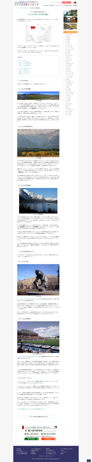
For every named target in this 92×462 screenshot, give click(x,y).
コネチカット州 (68, 60)
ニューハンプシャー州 (69, 74)
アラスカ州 (67, 39)
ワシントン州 (68, 114)
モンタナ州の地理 (26, 62)
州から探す (45, 5)
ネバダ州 (67, 79)
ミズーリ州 (67, 98)
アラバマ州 (67, 41)
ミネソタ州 (67, 100)
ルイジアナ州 (68, 108)
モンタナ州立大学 (26, 72)
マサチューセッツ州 (69, 93)
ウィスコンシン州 (68, 47)
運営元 (62, 453)
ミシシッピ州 (68, 97)
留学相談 (75, 5)
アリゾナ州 (67, 42)
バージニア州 (68, 89)
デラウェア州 (68, 71)
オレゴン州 (67, 52)
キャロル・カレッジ (26, 73)
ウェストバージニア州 (69, 49)
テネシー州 (67, 69)
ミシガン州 (67, 95)
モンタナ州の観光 (26, 65)
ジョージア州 (68, 66)
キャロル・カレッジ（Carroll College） (26, 381)
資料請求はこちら (66, 2)
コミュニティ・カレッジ (51, 451)
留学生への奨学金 (34, 450)
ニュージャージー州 (69, 73)
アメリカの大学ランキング (22, 451)
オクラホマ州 (68, 50)
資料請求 (48, 448)
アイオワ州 (67, 36)
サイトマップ (63, 451)
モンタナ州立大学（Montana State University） (28, 356)
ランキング (58, 5)
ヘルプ (49, 2)
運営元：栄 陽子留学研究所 (56, 2)
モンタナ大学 (25, 70)
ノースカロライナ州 (69, 82)
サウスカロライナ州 (69, 63)
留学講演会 (33, 453)
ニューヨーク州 (68, 77)
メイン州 (67, 101)
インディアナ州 (68, 45)
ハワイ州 (67, 87)
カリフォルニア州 (68, 55)
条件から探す (51, 5)
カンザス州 (67, 57)
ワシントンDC (68, 113)
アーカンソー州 (68, 34)
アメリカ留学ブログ (50, 450)
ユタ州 (66, 106)
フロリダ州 (67, 90)
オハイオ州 (67, 53)
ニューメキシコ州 (68, 76)
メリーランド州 (68, 103)
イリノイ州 (67, 44)
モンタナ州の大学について (26, 68)
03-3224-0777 (55, 458)
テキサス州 (67, 68)
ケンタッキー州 (68, 58)
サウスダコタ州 (68, 65)
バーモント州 (68, 85)
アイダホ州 (67, 37)
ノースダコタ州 (68, 84)
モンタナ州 (67, 105)
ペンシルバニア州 (68, 92)
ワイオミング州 (68, 111)
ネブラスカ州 (68, 81)
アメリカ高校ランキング (51, 453)
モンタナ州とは (23, 60)
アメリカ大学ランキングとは (66, 448)
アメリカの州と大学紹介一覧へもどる (38, 416)
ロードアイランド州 (69, 109)
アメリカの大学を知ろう (36, 448)
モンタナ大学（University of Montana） (26, 299)
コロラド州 (67, 61)
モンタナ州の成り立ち (27, 63)
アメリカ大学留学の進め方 (66, 5)
